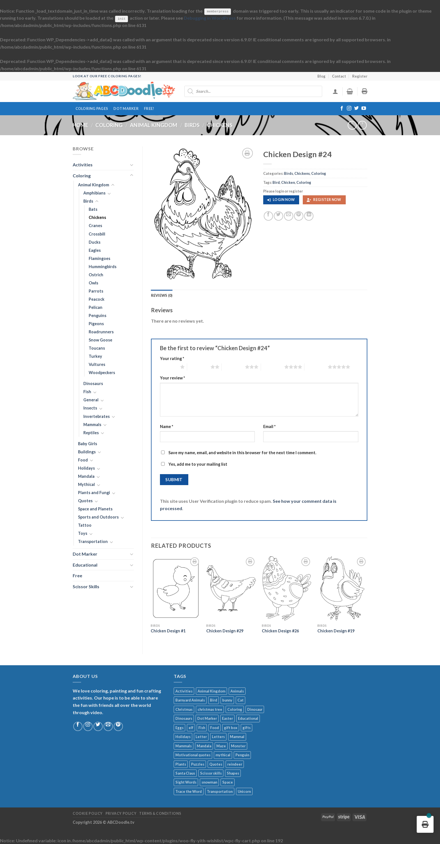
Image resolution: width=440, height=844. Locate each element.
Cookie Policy (88, 813)
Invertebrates (96, 416)
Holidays (86, 468)
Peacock (96, 299)
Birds (192, 125)
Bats (93, 209)
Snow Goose (100, 340)
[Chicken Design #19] (342, 588)
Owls (93, 282)
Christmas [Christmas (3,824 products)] (183, 709)
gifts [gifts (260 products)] (246, 727)
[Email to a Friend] (288, 216)
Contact (339, 76)
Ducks (94, 241)
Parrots (96, 291)
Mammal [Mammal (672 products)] (237, 736)
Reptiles (91, 432)
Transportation (93, 541)
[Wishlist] (247, 153)
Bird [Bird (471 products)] (213, 700)
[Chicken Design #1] (176, 588)
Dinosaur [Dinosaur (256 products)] (254, 709)
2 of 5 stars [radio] (198, 367)
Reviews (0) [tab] (162, 295)
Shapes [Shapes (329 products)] (233, 773)
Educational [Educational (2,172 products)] (248, 718)
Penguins (97, 315)
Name (166, 426)
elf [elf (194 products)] (191, 727)
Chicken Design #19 (335, 630)
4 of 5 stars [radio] (272, 367)
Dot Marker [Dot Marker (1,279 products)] (207, 718)
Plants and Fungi (94, 492)
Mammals (92, 424)
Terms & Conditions (160, 813)
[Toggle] (131, 164)
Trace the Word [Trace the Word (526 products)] (188, 791)
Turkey (95, 356)
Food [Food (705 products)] (214, 727)
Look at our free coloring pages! (107, 76)
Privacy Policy (121, 813)
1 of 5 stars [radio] (168, 367)
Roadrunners (101, 331)
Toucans (97, 348)
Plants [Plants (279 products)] (180, 764)
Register (359, 76)
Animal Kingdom (153, 125)
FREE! (149, 108)
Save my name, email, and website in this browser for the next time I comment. (242, 452)
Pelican (95, 307)
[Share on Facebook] (268, 216)
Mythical (86, 484)
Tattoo (84, 525)
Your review (172, 377)
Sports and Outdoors (98, 517)
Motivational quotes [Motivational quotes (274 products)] (192, 755)
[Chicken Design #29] (231, 588)
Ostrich (96, 274)
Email (269, 426)
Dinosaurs (93, 383)
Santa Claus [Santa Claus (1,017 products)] (185, 773)
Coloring (109, 125)
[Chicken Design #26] (287, 588)
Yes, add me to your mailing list (194, 464)
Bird (276, 182)
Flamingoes (99, 258)
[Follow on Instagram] (349, 108)
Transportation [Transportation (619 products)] (220, 791)
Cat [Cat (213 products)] (240, 700)
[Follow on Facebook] (342, 108)
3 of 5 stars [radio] (233, 367)
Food (83, 460)
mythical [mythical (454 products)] (223, 755)
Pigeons (96, 323)
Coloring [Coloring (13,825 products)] (234, 709)
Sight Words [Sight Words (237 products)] (185, 782)
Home (80, 125)
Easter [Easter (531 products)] (227, 718)
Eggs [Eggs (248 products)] (179, 727)
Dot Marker (126, 108)
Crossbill (97, 233)
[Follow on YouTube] (363, 108)
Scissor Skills (86, 586)
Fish (87, 391)
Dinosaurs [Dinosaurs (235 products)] (183, 718)
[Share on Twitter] (278, 216)
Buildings (87, 451)
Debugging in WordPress (210, 18)
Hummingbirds (102, 266)
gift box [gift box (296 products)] (230, 727)
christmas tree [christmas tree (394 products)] (210, 709)
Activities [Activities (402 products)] (183, 691)
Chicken (288, 182)
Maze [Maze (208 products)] (221, 745)
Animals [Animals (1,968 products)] (237, 691)
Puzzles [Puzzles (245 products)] (197, 764)
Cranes (95, 225)
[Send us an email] (108, 726)
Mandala (86, 476)
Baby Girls (87, 443)
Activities (83, 164)
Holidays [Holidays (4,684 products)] (183, 736)
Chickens (219, 125)
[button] (281, 199)
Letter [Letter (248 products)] (201, 736)
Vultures (97, 364)
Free (77, 575)
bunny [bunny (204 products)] (227, 700)
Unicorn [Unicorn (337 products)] (244, 791)
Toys (82, 533)
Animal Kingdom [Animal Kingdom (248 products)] (211, 691)
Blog (321, 76)
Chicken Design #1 (168, 630)
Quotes (85, 500)
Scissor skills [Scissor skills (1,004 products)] (211, 773)
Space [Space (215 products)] (227, 782)
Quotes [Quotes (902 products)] (215, 764)
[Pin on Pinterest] (298, 216)
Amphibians (94, 193)
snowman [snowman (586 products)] (209, 782)
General (90, 399)
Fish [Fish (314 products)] (201, 727)
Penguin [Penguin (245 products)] (242, 755)
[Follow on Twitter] (356, 108)
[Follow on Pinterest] (118, 726)
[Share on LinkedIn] (308, 216)
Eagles (95, 250)
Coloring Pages (91, 108)
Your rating (172, 358)
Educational (85, 564)
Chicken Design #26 (280, 630)
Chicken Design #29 (224, 630)
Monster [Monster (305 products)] (238, 745)
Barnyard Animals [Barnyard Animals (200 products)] (190, 700)
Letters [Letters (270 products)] (218, 736)
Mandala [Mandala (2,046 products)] (204, 745)
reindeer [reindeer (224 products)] (234, 764)
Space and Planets (95, 508)
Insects (90, 408)
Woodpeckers (102, 372)
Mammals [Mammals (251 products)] (183, 745)
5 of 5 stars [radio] (316, 367)
